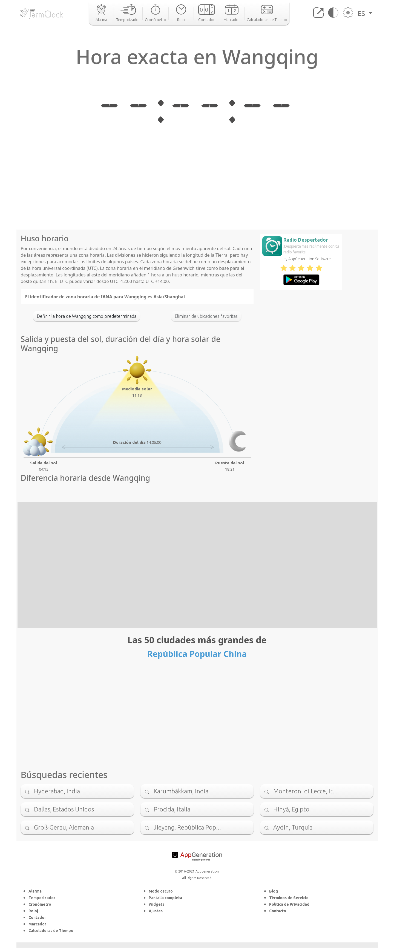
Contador (37, 917)
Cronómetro (39, 904)
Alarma (35, 891)
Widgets (156, 904)
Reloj (33, 911)
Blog (273, 891)
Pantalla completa (165, 898)
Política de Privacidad (289, 904)
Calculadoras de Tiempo (50, 930)
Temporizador (41, 898)
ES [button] (362, 13)
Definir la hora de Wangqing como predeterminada (86, 316)
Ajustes (156, 911)
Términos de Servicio (289, 898)
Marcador (37, 924)
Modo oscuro (161, 891)
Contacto (277, 911)
